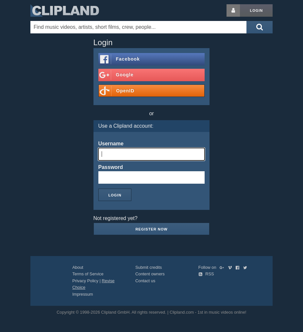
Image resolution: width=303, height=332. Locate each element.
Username (111, 143)
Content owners (150, 273)
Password (110, 167)
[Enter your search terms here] (138, 27)
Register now (151, 229)
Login (256, 10)
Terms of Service (87, 273)
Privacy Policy (85, 280)
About (77, 267)
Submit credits (148, 267)
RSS (206, 273)
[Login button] (233, 10)
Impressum (82, 294)
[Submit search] (259, 27)
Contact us (145, 280)
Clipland (64, 10)
